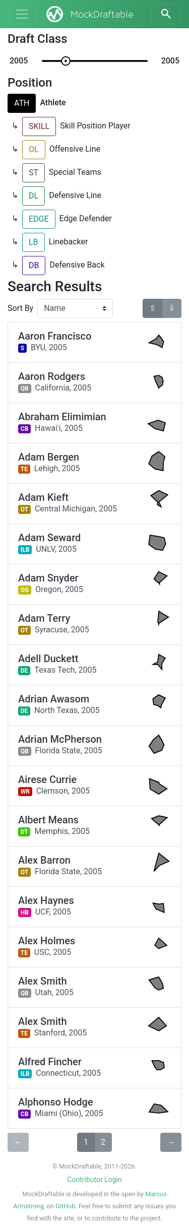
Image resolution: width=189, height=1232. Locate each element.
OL (34, 149)
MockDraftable (89, 14)
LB (33, 242)
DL (33, 196)
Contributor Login (94, 1180)
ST (33, 172)
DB (34, 265)
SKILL (39, 126)
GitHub (65, 1206)
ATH (21, 103)
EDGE (39, 219)
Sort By (20, 308)
